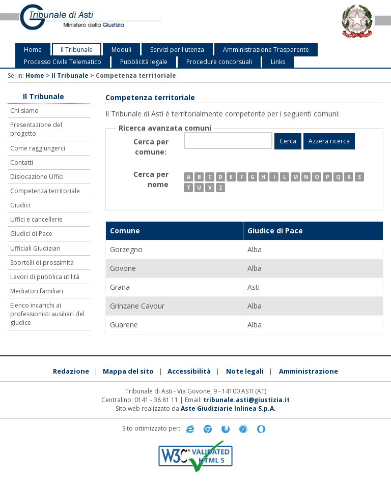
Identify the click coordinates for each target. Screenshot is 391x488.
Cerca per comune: (151, 147)
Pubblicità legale (143, 61)
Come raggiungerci (37, 148)
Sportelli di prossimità (42, 262)
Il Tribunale (77, 49)
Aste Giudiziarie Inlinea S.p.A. (228, 408)
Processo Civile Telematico (62, 61)
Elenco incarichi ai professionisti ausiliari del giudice (47, 314)
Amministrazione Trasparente (266, 49)
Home (33, 49)
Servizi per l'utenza (177, 49)
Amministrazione (308, 371)
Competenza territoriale (45, 191)
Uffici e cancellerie (36, 219)
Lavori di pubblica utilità (44, 276)
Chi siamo (24, 110)
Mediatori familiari (36, 291)
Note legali (245, 371)
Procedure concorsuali (219, 61)
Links (278, 61)
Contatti (21, 162)
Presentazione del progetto (36, 129)
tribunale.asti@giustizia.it (246, 399)
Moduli (121, 49)
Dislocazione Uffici (37, 176)
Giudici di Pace (31, 233)
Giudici (20, 205)
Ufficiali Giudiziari (35, 248)
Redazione (71, 371)
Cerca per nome (151, 179)
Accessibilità (189, 371)
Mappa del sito (128, 371)
